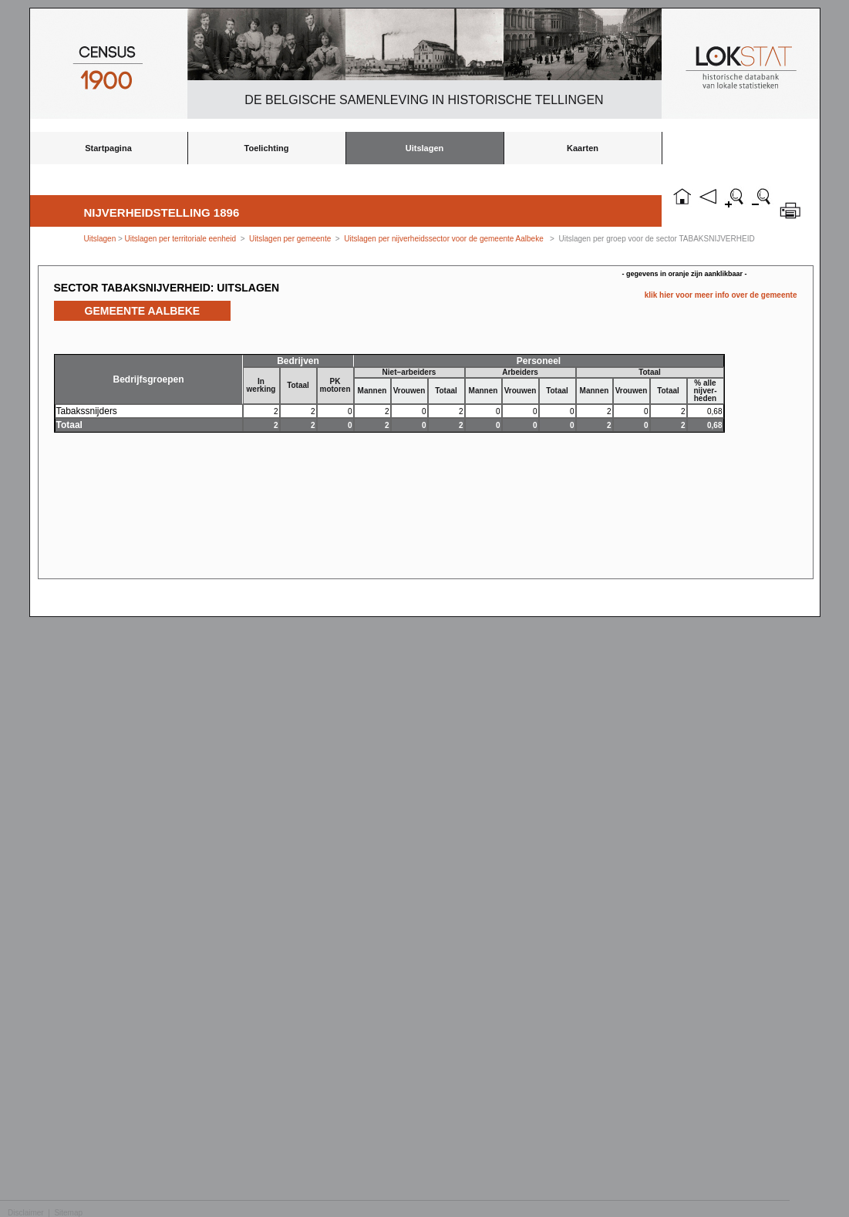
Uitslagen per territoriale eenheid (181, 238)
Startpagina (108, 148)
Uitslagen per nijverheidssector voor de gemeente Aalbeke (444, 238)
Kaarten (582, 148)
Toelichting (266, 148)
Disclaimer (26, 1213)
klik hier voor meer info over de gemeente (721, 295)
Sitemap (68, 1213)
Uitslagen (425, 148)
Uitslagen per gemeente (290, 238)
